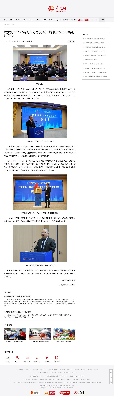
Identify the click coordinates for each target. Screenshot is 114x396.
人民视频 (47, 358)
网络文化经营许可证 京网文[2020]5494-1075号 (45, 382)
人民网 (6, 24)
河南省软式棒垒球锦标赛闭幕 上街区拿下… (96, 55)
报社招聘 (35, 369)
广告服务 (49, 369)
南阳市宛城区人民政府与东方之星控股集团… (96, 76)
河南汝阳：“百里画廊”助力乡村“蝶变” (94, 51)
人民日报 (7, 358)
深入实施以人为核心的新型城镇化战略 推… (96, 72)
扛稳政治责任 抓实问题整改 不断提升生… (95, 68)
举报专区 (74, 20)
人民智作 (57, 358)
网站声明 (76, 369)
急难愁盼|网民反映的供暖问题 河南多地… (95, 47)
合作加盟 (56, 369)
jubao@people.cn (73, 372)
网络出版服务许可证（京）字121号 (66, 382)
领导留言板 (37, 358)
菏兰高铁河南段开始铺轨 (91, 59)
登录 (103, 20)
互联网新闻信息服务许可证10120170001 (33, 379)
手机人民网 (27, 358)
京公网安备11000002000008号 (93, 382)
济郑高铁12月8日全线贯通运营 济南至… (95, 42)
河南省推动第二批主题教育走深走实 (17, 296)
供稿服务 (62, 369)
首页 (5, 20)
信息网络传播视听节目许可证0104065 (22, 382)
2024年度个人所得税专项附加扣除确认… (95, 38)
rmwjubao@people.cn (79, 376)
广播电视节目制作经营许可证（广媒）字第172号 (78, 379)
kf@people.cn (42, 376)
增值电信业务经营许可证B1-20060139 (54, 379)
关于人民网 (28, 369)
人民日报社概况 (19, 369)
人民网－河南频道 (26, 41)
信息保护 (90, 369)
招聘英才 (42, 369)
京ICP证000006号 (80, 382)
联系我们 (96, 369)
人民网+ (17, 358)
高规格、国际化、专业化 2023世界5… (94, 64)
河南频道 (11, 24)
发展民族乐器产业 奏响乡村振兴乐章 (17, 312)
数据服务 (69, 369)
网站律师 (83, 369)
